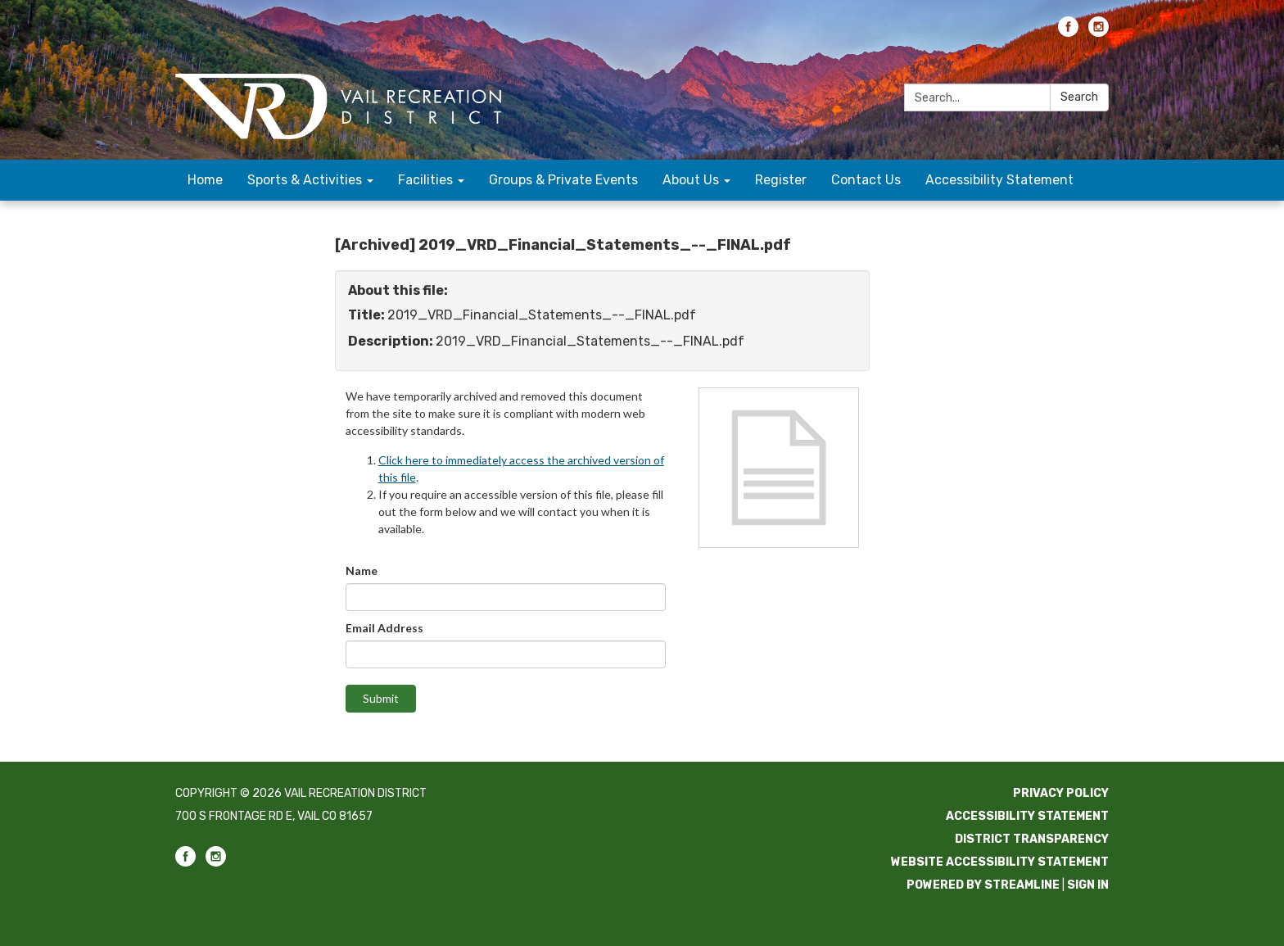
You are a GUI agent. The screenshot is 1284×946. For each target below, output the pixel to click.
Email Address (384, 628)
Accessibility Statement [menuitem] (999, 180)
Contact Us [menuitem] (866, 180)
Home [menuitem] (205, 180)
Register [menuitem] (781, 180)
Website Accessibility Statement (1000, 862)
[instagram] (1098, 32)
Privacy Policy (1061, 793)
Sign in (1088, 885)
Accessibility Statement (1027, 816)
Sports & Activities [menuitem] (304, 180)
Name (362, 570)
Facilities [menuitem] (425, 180)
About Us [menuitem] (690, 180)
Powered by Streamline (983, 885)
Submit (381, 698)
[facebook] (1068, 32)
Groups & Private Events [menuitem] (563, 180)
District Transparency (1032, 839)
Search (1079, 97)
